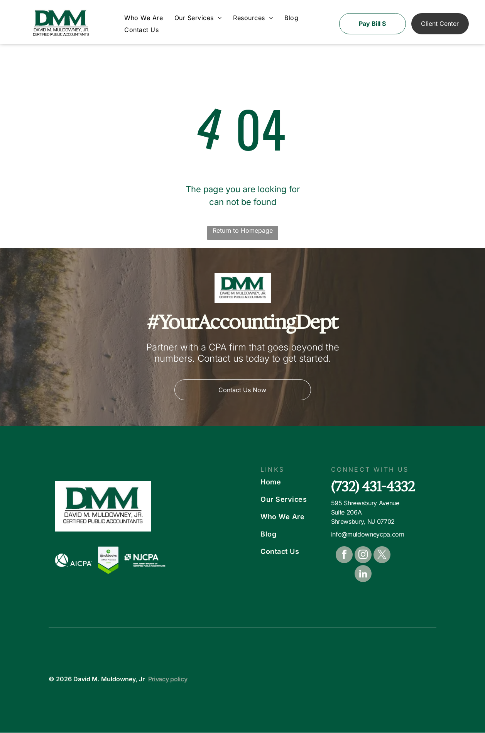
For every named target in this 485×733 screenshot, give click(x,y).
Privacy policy (168, 679)
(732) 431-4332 (373, 486)
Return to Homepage (243, 230)
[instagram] (363, 556)
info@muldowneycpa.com (367, 534)
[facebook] (344, 556)
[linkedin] (363, 574)
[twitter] (381, 556)
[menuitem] (143, 18)
